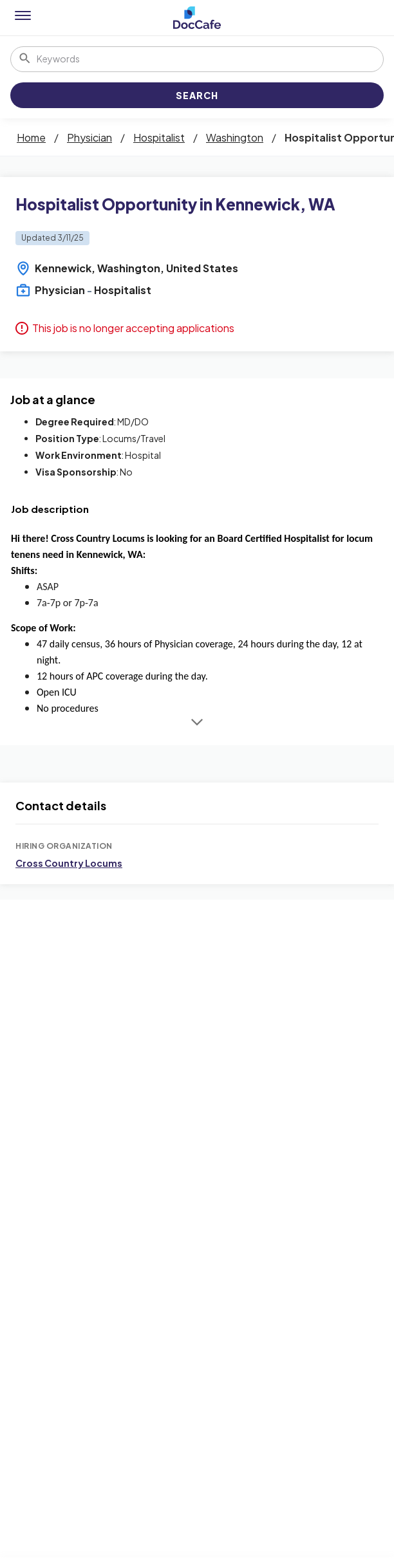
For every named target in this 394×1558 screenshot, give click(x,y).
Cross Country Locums (68, 863)
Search (197, 95)
